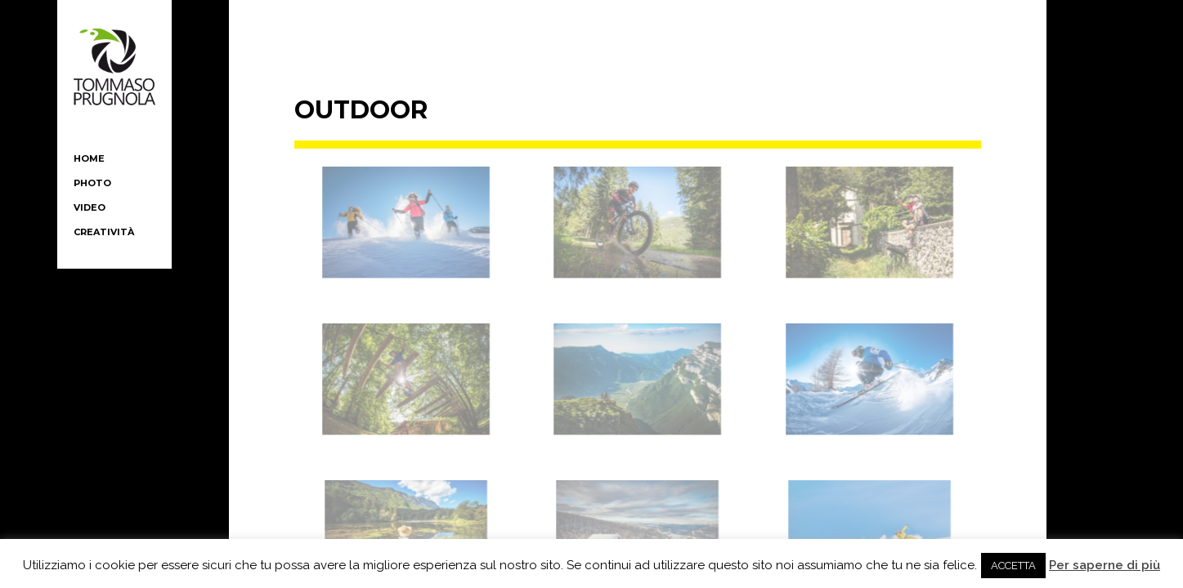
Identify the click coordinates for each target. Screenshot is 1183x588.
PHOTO (92, 183)
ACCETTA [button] (1013, 565)
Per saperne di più (1104, 565)
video (89, 207)
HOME (89, 158)
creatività (104, 232)
